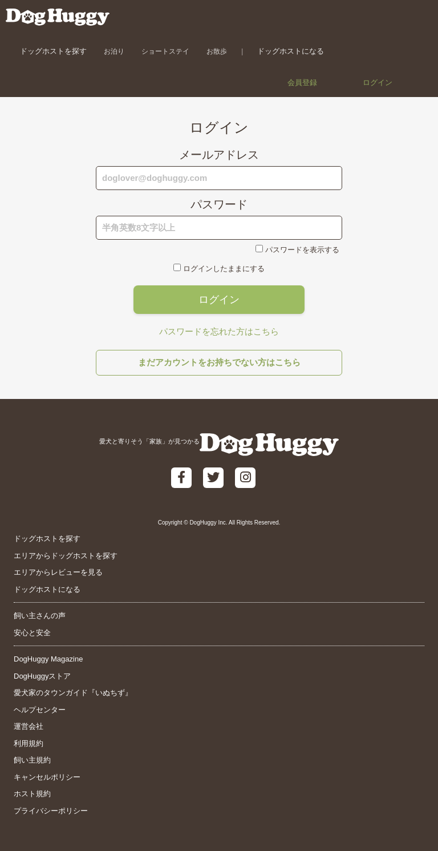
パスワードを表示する (302, 249)
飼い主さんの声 (40, 615)
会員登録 (302, 82)
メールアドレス (219, 154)
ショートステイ (165, 51)
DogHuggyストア (42, 676)
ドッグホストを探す (53, 51)
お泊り (114, 51)
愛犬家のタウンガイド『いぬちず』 (73, 692)
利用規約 (28, 743)
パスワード (219, 204)
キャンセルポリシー (47, 777)
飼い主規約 (32, 760)
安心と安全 (32, 632)
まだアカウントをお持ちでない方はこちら (219, 362)
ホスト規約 (32, 793)
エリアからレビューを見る (58, 572)
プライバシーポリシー (51, 810)
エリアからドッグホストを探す (65, 555)
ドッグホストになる (290, 51)
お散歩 (216, 51)
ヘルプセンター (40, 709)
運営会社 (28, 726)
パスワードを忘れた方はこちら (219, 331)
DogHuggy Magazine (48, 659)
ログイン (377, 82)
